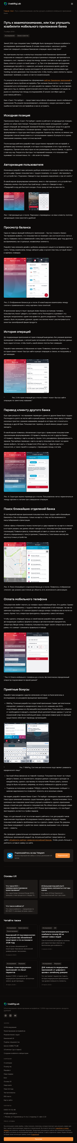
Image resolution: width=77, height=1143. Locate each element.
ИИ (55, 928)
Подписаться (62, 855)
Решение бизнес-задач (12, 1035)
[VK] (10, 1015)
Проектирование (12, 931)
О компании (8, 1063)
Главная (6, 11)
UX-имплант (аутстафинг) (12, 1050)
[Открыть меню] (72, 4)
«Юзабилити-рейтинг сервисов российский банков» (30, 840)
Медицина (22, 963)
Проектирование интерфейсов (14, 1031)
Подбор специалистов (12, 1042)
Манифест (7, 1070)
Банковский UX (9, 1038)
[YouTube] (15, 1015)
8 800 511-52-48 (10, 1110)
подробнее (35, 1134)
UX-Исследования (10, 1027)
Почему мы (7, 1067)
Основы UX (7, 1081)
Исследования (9, 36)
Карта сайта (8, 1100)
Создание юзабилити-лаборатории (16, 1053)
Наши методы (8, 1089)
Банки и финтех (23, 36)
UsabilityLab (12, 3)
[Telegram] (5, 1015)
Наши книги (8, 1085)
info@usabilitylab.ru (10, 1113)
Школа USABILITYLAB (11, 1046)
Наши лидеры (8, 1074)
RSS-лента (7, 1096)
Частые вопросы (9, 1093)
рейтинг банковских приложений (57, 80)
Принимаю (38, 1139)
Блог (12, 11)
